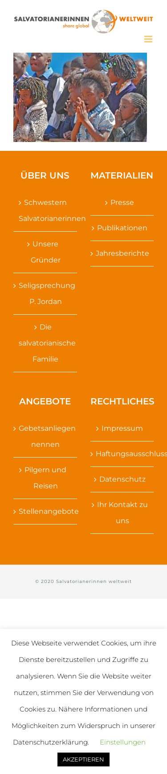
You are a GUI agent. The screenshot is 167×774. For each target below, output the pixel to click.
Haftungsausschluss (123, 453)
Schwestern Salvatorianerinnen (46, 210)
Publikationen (122, 228)
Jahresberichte (122, 253)
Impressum (122, 428)
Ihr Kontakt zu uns (122, 512)
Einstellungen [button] (123, 742)
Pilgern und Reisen (45, 478)
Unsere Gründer (46, 252)
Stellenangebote (46, 511)
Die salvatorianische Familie (46, 343)
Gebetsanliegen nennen (46, 436)
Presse (122, 202)
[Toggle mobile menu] (149, 39)
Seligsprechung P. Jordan (46, 293)
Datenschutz (122, 479)
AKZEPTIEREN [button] (83, 759)
